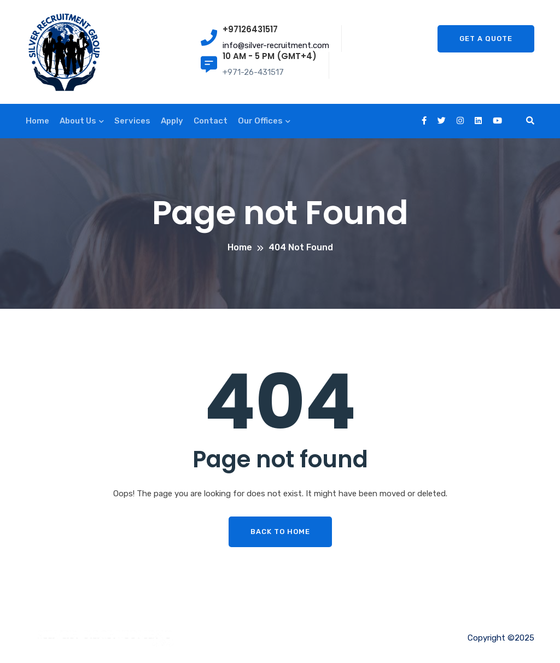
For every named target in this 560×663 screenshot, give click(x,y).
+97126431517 (250, 29)
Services (132, 121)
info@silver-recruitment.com (276, 45)
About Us (78, 121)
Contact (211, 121)
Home (37, 121)
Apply (172, 121)
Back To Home (280, 531)
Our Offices (260, 121)
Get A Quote (485, 38)
